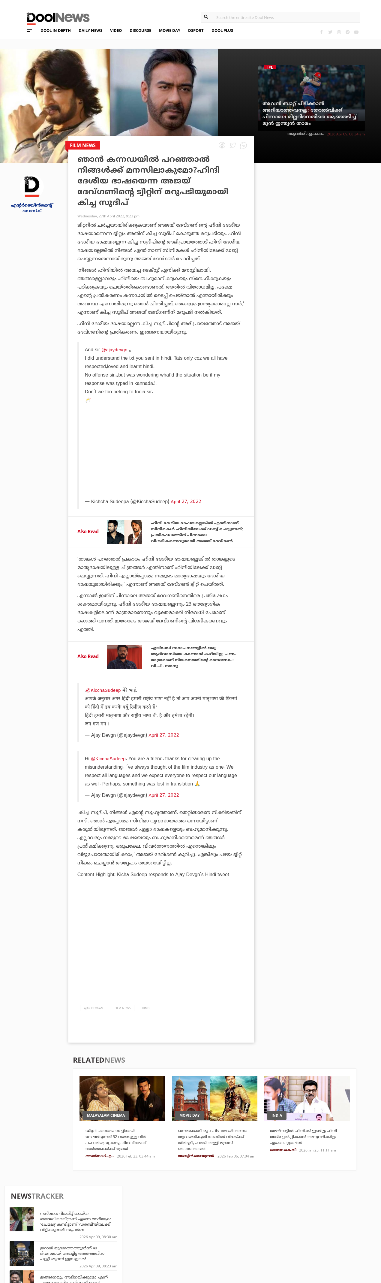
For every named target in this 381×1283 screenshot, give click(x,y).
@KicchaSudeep (104, 705)
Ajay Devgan (93, 1023)
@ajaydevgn (114, 349)
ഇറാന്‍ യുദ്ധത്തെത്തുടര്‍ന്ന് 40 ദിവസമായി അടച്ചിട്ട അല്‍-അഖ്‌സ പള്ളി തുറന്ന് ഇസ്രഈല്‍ (326, 237)
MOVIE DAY (169, 30)
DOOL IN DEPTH (55, 30)
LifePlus (167, 1229)
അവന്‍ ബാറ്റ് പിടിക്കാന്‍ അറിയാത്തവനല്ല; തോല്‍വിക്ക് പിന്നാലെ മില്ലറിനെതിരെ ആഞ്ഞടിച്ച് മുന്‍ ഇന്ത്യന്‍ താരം (309, 113)
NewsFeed (227, 1237)
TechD (106, 1221)
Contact (39, 1246)
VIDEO (116, 30)
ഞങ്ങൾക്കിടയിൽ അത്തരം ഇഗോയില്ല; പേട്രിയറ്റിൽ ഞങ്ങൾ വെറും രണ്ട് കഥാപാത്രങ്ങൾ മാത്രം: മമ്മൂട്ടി (327, 404)
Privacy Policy (47, 1230)
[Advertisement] (162, 467)
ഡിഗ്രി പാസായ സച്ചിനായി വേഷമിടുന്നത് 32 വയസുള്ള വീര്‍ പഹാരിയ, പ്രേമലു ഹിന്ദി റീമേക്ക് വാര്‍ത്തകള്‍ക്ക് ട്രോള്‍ (122, 1159)
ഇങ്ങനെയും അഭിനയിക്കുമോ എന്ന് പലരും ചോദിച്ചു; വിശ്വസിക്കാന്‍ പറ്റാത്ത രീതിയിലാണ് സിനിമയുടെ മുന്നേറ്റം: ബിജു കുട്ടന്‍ (328, 269)
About (37, 1215)
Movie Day (227, 1229)
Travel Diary (171, 1221)
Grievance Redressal (54, 1254)
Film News (122, 1023)
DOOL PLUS (222, 30)
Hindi (146, 1023)
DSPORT (196, 30)
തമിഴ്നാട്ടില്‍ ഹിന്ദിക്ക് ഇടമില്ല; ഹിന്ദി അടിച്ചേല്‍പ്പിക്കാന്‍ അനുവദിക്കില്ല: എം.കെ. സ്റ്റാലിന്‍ (308, 1155)
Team (35, 1223)
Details (107, 1245)
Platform (227, 1221)
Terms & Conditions (53, 1238)
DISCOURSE (140, 30)
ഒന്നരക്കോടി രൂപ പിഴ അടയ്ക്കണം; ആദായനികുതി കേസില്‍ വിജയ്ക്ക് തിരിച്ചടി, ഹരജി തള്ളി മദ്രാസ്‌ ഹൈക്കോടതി (214, 1159)
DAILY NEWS (90, 30)
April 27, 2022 (163, 750)
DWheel (108, 1229)
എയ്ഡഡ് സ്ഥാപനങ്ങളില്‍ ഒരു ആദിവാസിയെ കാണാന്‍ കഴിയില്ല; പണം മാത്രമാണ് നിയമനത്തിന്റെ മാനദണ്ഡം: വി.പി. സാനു (194, 671)
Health (107, 1237)
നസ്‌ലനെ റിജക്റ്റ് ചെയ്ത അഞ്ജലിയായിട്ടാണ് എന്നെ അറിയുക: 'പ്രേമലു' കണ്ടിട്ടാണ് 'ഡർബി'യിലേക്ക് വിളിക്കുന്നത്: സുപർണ (329, 205)
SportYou (168, 1237)
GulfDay (167, 1245)
